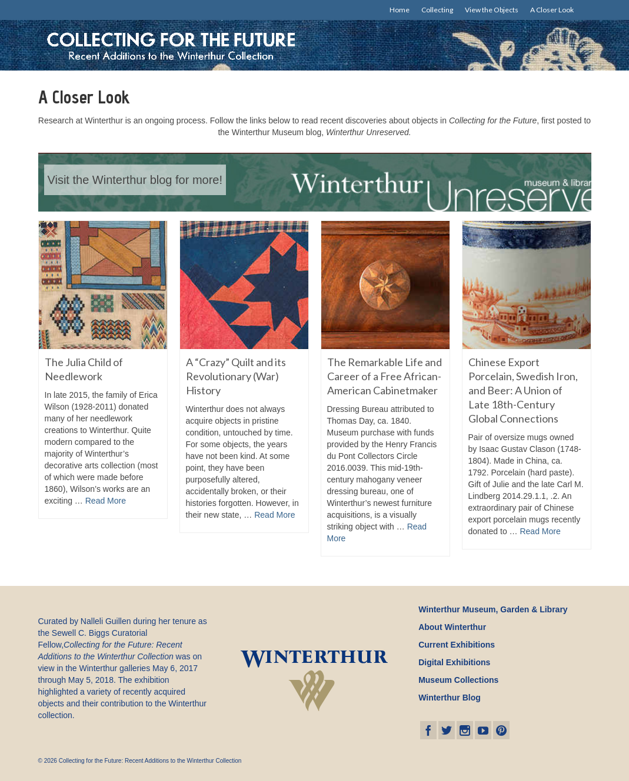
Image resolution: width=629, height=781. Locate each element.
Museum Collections (458, 680)
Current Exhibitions (456, 644)
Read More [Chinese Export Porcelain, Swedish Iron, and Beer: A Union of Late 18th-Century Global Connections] (540, 531)
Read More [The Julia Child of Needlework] (105, 500)
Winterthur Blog (449, 697)
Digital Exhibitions (454, 662)
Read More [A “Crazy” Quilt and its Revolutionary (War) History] (274, 514)
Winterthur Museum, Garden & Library (492, 609)
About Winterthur (452, 627)
